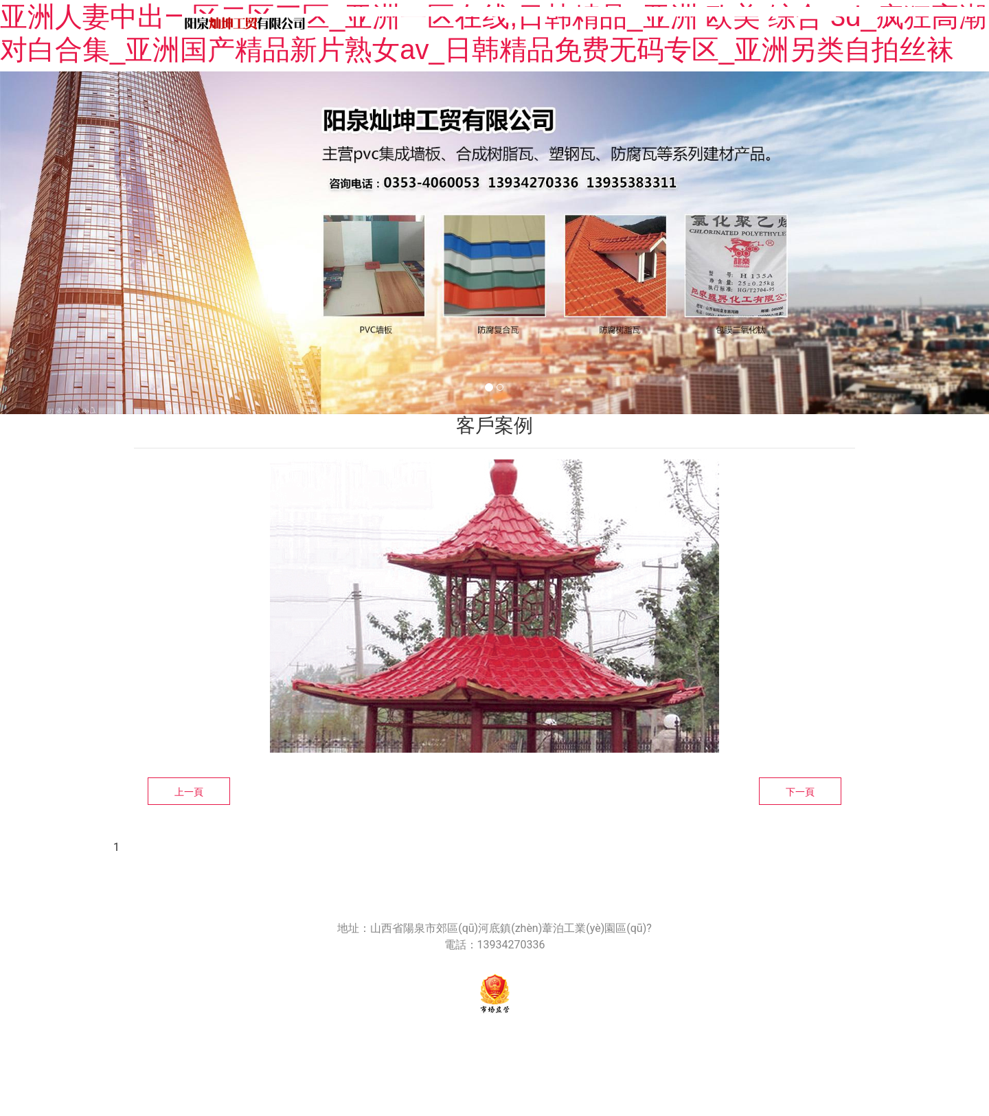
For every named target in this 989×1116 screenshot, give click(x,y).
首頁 (348, 23)
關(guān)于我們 (451, 23)
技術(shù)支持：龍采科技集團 (639, 1042)
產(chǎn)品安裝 (811, 23)
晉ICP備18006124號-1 (508, 1042)
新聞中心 (566, 23)
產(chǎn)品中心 (680, 23)
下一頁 (800, 791)
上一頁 (188, 791)
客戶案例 (926, 23)
